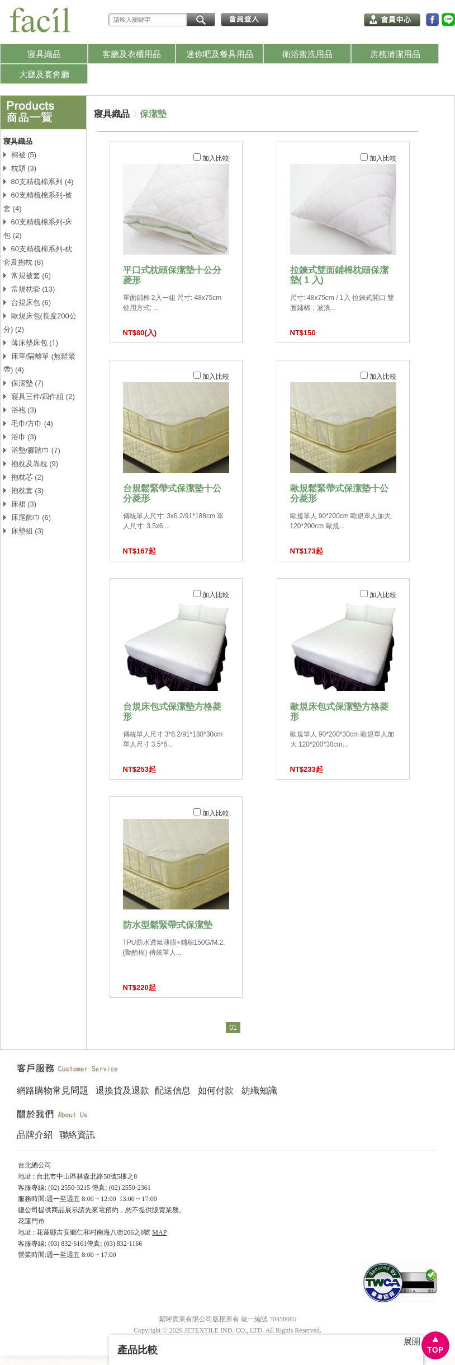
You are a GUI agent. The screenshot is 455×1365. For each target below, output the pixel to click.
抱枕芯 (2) (23, 477)
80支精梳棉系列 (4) (38, 181)
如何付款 (216, 1090)
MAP (159, 1232)
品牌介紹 (35, 1134)
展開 (412, 1341)
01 (232, 1027)
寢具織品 (112, 114)
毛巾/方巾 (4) (28, 423)
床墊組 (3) (23, 531)
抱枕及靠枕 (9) (30, 463)
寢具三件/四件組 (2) (39, 396)
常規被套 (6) (27, 275)
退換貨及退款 (122, 1090)
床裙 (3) (19, 504)
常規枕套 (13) (29, 289)
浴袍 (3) (19, 410)
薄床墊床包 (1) (30, 343)
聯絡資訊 (77, 1134)
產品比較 (137, 1349)
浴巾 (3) (19, 437)
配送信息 (173, 1090)
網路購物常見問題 (52, 1090)
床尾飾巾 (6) (27, 517)
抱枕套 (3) (23, 490)
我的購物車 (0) (323, 19)
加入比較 (211, 157)
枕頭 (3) (19, 168)
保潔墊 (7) (23, 383)
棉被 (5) (19, 155)
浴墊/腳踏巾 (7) (31, 450)
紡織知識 (259, 1090)
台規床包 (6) (27, 302)
